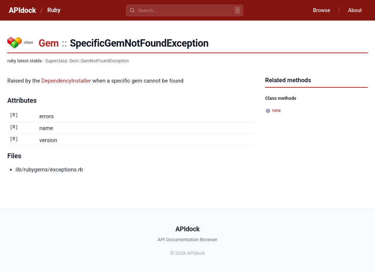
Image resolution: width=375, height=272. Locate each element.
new (276, 110)
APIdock (22, 10)
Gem (48, 43)
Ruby (53, 10)
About (355, 10)
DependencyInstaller (66, 80)
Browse (321, 10)
